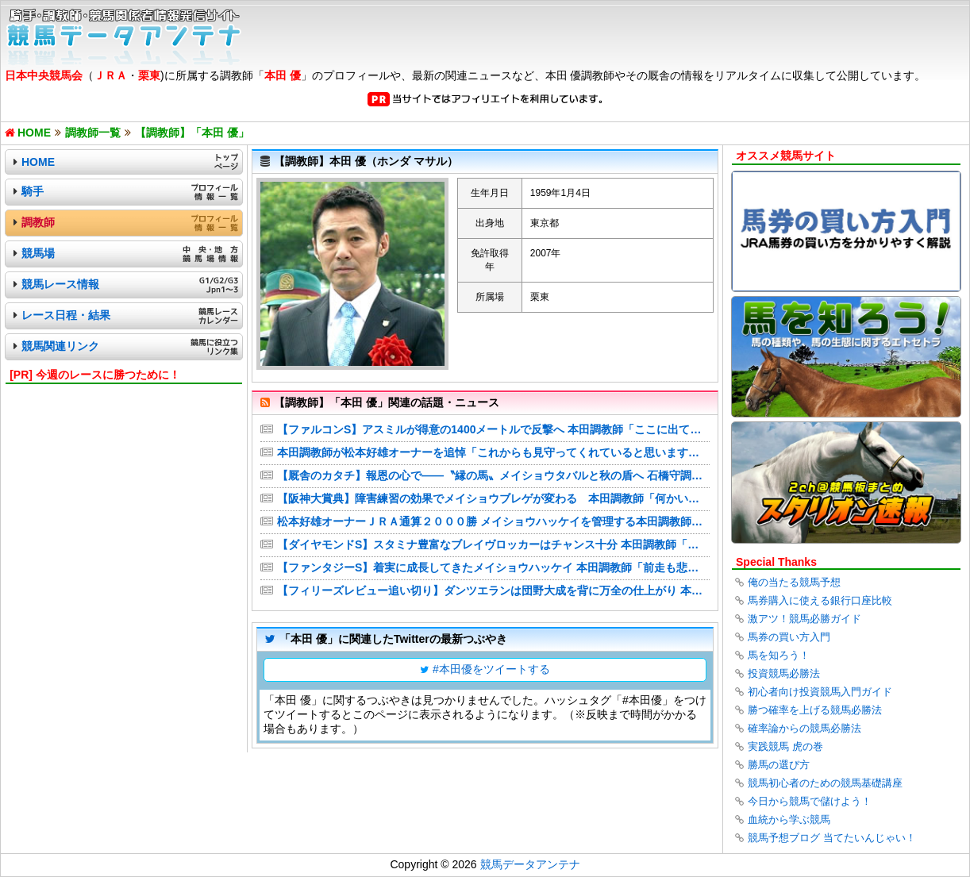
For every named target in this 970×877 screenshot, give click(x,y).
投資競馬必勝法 (784, 673)
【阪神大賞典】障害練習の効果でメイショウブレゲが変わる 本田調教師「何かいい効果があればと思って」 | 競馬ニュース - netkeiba (493, 498)
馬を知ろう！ (779, 655)
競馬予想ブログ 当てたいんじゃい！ (832, 838)
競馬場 (38, 253)
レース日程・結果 (65, 315)
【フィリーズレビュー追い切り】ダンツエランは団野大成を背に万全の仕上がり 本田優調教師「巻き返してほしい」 (493, 590)
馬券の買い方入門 (789, 637)
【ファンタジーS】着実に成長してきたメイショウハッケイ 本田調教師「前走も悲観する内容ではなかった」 (493, 567)
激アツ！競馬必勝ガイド (804, 619)
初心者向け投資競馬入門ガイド (820, 692)
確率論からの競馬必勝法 (804, 728)
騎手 (32, 191)
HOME (38, 162)
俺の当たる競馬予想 (794, 582)
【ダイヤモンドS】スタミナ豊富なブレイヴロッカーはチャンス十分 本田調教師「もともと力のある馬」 (493, 544)
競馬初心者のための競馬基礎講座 (825, 783)
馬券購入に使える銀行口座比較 (820, 600)
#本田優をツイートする (491, 669)
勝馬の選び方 (779, 765)
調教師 (38, 222)
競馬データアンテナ (530, 864)
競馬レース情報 (60, 284)
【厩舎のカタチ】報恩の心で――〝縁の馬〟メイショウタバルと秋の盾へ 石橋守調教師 (493, 475)
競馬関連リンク (60, 346)
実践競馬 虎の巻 (785, 746)
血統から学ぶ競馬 (789, 819)
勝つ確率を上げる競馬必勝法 (815, 710)
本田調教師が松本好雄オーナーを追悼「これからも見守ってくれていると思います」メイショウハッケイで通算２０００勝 (493, 452)
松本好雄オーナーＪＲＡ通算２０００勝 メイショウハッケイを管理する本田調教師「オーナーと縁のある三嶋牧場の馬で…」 (493, 521)
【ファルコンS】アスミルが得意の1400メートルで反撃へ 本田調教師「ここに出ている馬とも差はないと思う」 (493, 429)
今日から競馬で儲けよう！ (810, 801)
